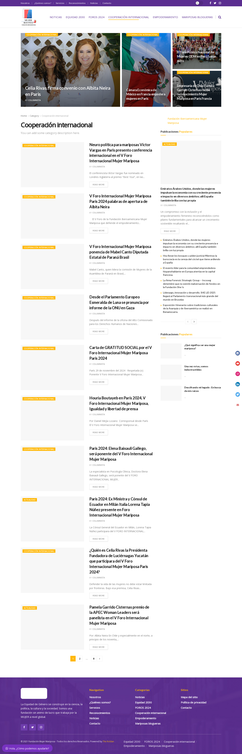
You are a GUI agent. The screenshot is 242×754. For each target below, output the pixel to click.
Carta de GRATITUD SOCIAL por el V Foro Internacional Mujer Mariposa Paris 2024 (120, 353)
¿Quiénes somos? (42, 3)
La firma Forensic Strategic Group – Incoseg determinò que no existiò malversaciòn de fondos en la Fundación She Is (191, 284)
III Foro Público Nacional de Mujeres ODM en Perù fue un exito (196, 56)
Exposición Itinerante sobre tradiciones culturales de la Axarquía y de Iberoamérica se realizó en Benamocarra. (190, 308)
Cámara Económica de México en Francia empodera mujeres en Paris (145, 94)
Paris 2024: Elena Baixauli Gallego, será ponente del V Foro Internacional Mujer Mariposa (121, 454)
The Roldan (108, 741)
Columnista (34, 100)
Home (24, 115)
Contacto (107, 3)
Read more (99, 184)
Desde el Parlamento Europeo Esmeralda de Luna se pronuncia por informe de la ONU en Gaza (119, 302)
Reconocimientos (77, 3)
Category (34, 115)
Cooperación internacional (128, 17)
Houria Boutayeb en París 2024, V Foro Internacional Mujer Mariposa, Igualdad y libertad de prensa (119, 403)
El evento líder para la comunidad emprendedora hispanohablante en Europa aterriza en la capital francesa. (189, 271)
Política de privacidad (193, 702)
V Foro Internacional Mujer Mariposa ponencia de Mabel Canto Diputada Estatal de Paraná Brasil (120, 252)
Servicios (60, 3)
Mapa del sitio (189, 697)
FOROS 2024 (96, 17)
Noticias (94, 3)
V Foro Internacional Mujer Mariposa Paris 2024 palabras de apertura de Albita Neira (120, 201)
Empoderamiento (165, 17)
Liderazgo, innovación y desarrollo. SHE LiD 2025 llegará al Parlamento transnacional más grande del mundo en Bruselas (190, 296)
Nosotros (25, 3)
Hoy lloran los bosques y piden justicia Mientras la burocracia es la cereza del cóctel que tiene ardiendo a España (191, 259)
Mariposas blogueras (197, 17)
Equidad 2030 (75, 17)
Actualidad (30, 500)
